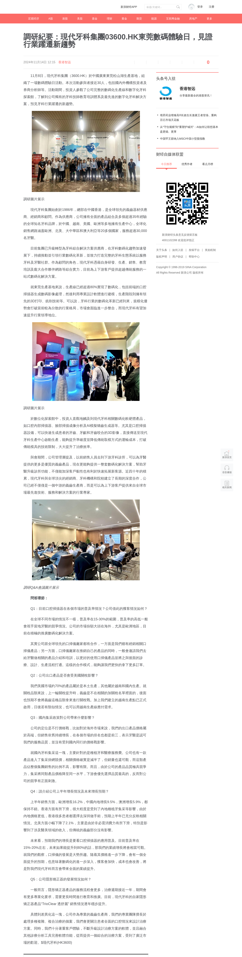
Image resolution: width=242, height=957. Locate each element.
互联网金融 (173, 18)
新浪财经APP (129, 6)
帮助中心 (194, 256)
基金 (94, 18)
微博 (164, 62)
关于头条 (161, 250)
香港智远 (64, 62)
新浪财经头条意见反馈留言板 (180, 234)
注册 (211, 6)
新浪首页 (227, 454)
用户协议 (177, 256)
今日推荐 (166, 164)
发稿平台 (194, 250)
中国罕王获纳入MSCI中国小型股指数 (182, 138)
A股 (50, 18)
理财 (109, 18)
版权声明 (161, 256)
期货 (139, 18)
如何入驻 (177, 250)
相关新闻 (227, 487)
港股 (65, 18)
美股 (80, 18)
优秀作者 (187, 164)
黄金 (124, 18)
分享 (188, 62)
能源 (154, 18)
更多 (209, 18)
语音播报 (128, 62)
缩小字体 (140, 62)
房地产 (193, 18)
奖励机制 (210, 250)
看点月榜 (207, 164)
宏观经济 (33, 18)
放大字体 (152, 62)
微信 (176, 62)
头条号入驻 (166, 78)
